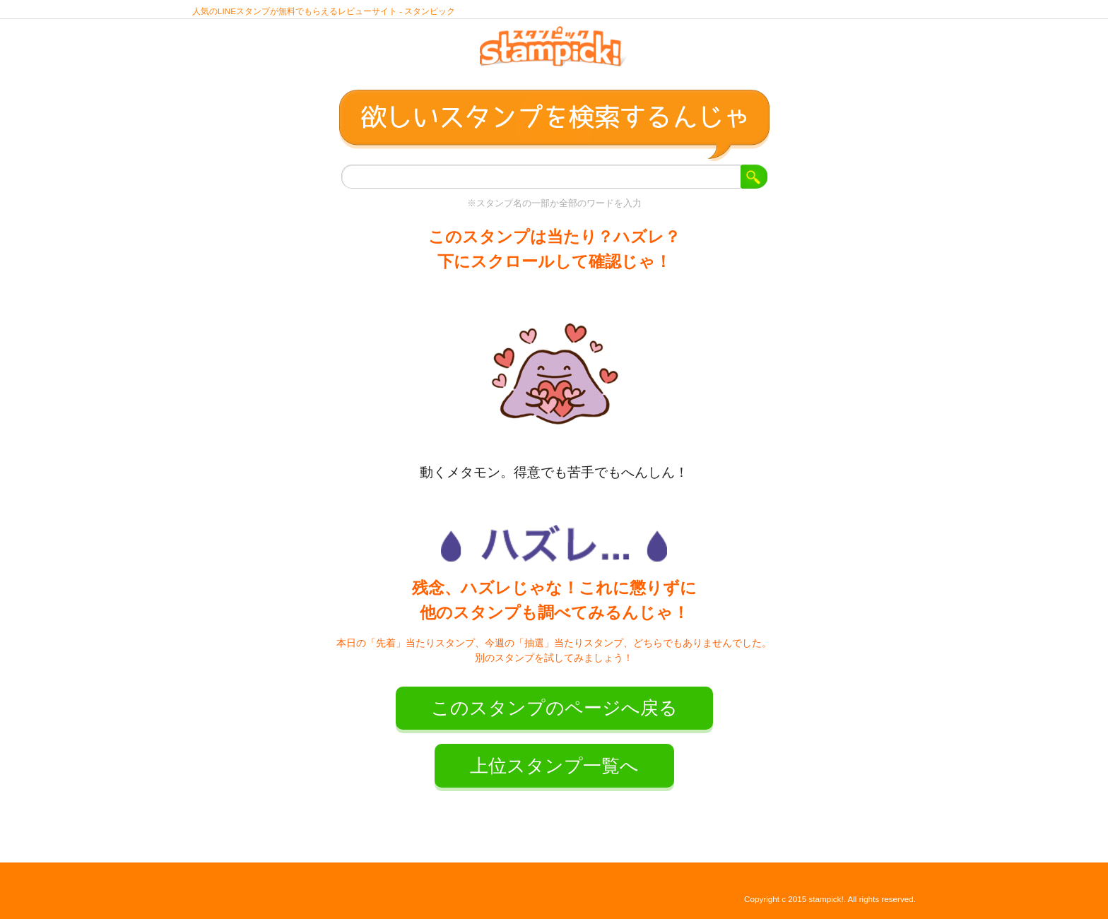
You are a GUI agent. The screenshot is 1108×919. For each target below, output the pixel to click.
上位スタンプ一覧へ (554, 766)
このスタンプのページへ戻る (554, 708)
